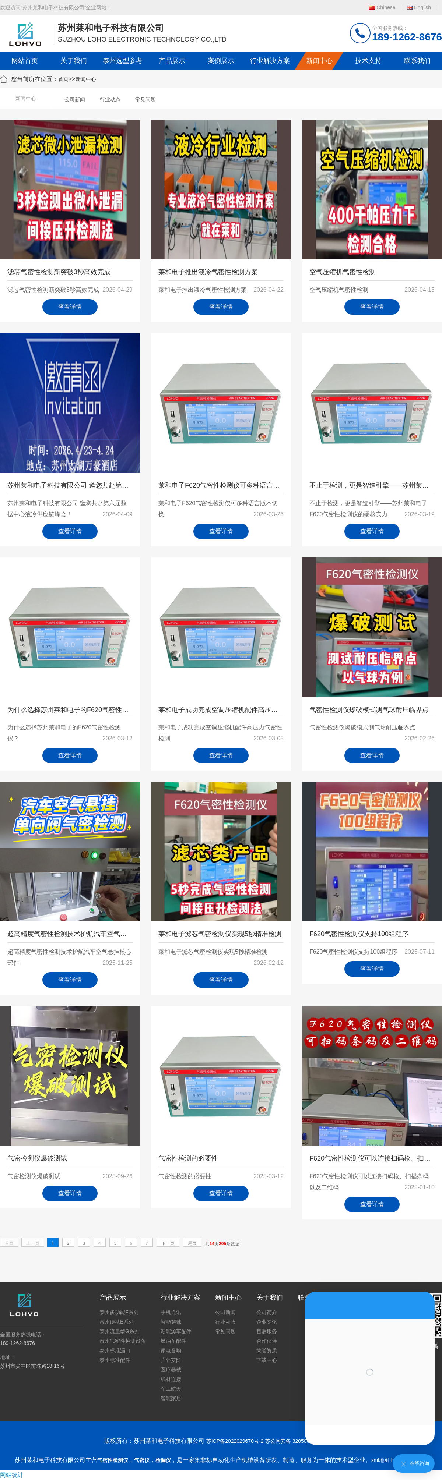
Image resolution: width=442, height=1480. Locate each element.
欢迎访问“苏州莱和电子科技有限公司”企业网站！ (56, 7)
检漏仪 (163, 1460)
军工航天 (171, 1389)
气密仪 (142, 1460)
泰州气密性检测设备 (122, 1341)
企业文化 (266, 1322)
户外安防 (171, 1360)
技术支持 (368, 60)
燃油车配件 (173, 1341)
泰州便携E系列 (116, 1322)
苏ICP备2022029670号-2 (235, 1441)
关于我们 (73, 60)
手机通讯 (171, 1312)
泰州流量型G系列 (119, 1331)
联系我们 (417, 60)
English (422, 7)
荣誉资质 (266, 1350)
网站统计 (12, 1475)
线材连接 (171, 1379)
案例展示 (221, 60)
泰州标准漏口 (114, 1350)
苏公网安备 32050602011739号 (301, 1441)
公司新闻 (74, 99)
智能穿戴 (171, 1322)
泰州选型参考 (123, 60)
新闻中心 (319, 60)
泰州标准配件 (114, 1360)
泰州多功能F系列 (119, 1312)
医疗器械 (171, 1370)
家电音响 (171, 1350)
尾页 (192, 1243)
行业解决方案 (270, 60)
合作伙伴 (266, 1341)
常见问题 (145, 99)
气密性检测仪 (112, 1460)
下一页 (168, 1243)
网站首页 (24, 60)
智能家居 (171, 1398)
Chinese (385, 7)
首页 (63, 79)
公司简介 (266, 1312)
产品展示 (172, 60)
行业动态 (110, 99)
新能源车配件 (176, 1331)
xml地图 (380, 1460)
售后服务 (266, 1331)
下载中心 (266, 1360)
